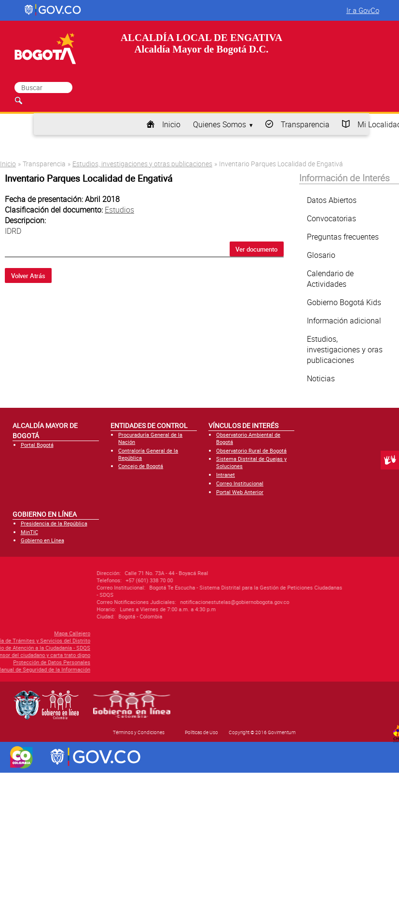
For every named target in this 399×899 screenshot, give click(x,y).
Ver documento (256, 249)
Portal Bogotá (37, 444)
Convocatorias (331, 218)
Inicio (171, 124)
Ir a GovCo (362, 10)
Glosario (321, 255)
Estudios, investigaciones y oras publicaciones (345, 349)
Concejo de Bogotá (140, 466)
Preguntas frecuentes (343, 236)
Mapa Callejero (38, 633)
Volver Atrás (28, 275)
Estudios (119, 209)
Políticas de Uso (201, 732)
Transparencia (305, 124)
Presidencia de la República (54, 523)
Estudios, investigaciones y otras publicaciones (142, 163)
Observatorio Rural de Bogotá (251, 450)
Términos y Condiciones (139, 732)
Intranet (225, 474)
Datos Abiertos (332, 200)
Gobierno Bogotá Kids (344, 302)
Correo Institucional (239, 483)
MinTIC (29, 532)
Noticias (321, 378)
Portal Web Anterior (239, 492)
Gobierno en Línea (42, 540)
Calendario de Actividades (330, 278)
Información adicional (344, 320)
